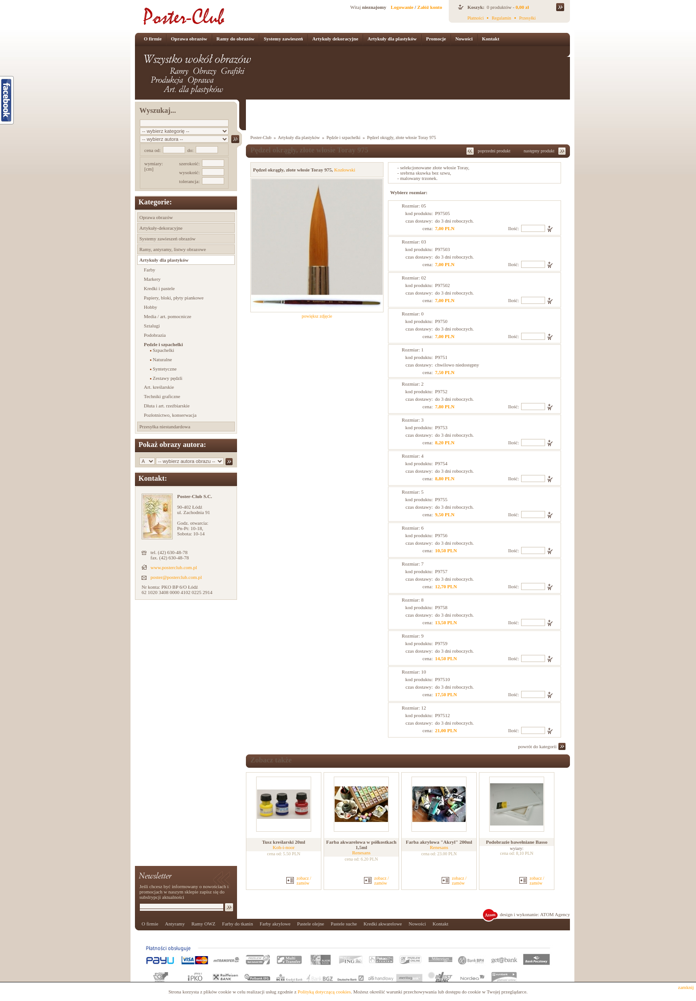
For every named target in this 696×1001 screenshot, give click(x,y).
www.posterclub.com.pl (173, 567)
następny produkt (539, 150)
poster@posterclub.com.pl (176, 577)
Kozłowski (345, 169)
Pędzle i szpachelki (163, 344)
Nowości (464, 38)
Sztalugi (152, 325)
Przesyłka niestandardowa (164, 426)
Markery (152, 279)
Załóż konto (429, 7)
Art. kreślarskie (159, 387)
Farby (149, 269)
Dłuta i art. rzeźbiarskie (167, 405)
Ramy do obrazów (236, 38)
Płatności (475, 18)
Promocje (436, 38)
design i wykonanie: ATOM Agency (535, 914)
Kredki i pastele (159, 288)
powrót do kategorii (537, 746)
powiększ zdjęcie (317, 316)
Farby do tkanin (237, 923)
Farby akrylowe (275, 923)
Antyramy (175, 923)
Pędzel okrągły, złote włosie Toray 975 (401, 137)
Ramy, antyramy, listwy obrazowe (172, 249)
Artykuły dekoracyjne (335, 38)
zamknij (686, 987)
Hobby (150, 307)
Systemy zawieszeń (283, 38)
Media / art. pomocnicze (167, 316)
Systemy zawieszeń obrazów (167, 238)
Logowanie (402, 7)
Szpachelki (163, 350)
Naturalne (162, 359)
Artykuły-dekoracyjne (160, 228)
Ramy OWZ (203, 923)
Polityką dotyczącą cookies (324, 991)
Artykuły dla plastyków (392, 38)
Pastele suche (344, 923)
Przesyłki (527, 18)
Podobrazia (155, 335)
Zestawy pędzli (167, 378)
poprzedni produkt (494, 150)
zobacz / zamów (304, 880)
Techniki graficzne (162, 396)
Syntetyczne (165, 368)
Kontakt (490, 38)
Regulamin (501, 18)
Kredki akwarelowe (383, 923)
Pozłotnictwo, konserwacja (170, 415)
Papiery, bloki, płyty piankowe (174, 297)
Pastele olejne (310, 923)
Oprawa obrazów (189, 38)
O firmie (153, 38)
